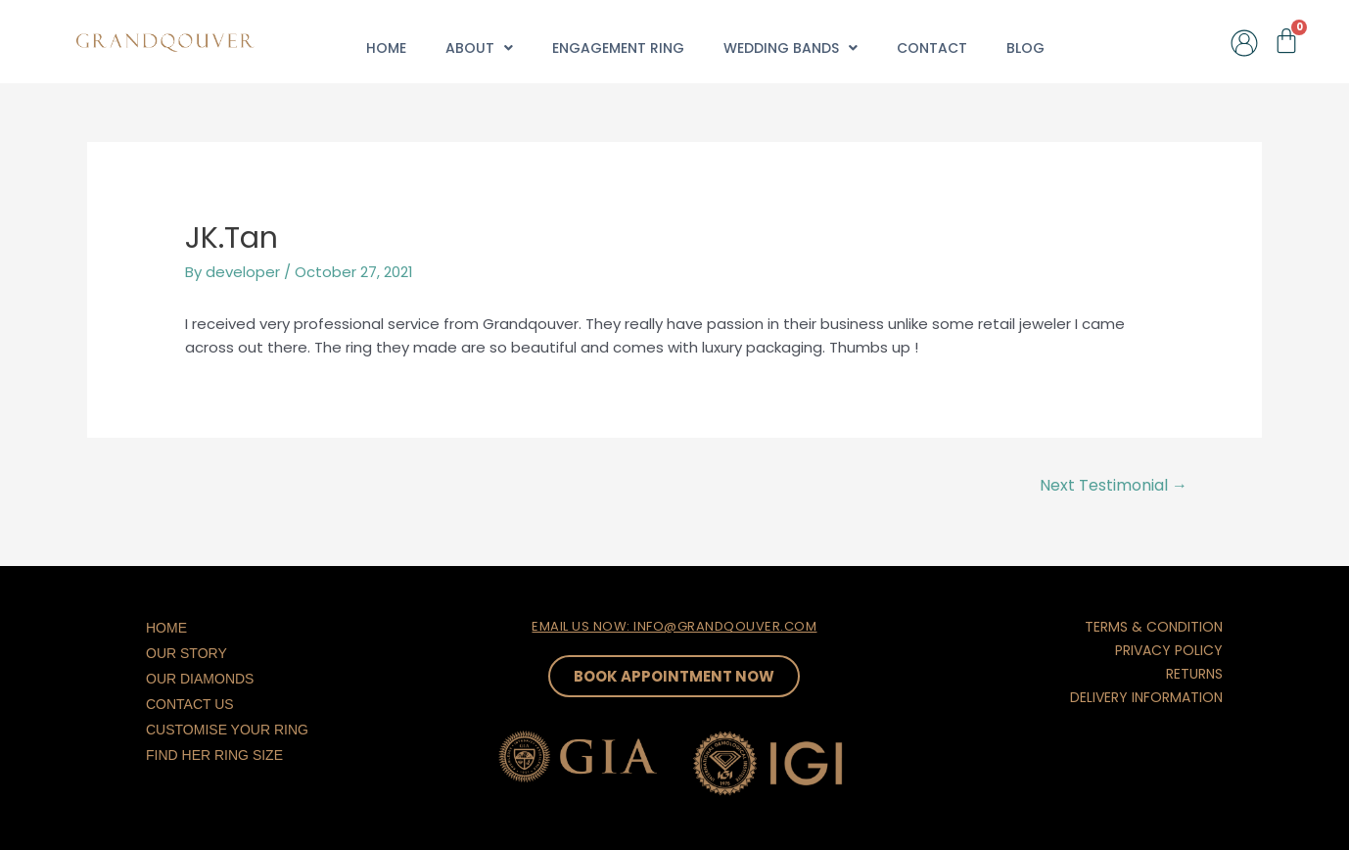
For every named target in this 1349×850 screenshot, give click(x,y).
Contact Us (190, 704)
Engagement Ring (618, 48)
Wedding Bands (790, 48)
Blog (1025, 48)
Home (386, 48)
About (479, 48)
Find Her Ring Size (214, 755)
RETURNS (1194, 674)
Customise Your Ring (227, 729)
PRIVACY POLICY (1169, 650)
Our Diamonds (200, 678)
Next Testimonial (1113, 485)
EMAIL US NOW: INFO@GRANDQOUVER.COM (674, 626)
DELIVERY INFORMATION (1146, 697)
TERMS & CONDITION (1154, 627)
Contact (932, 48)
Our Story (186, 653)
